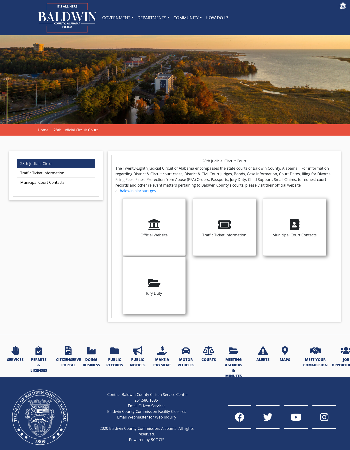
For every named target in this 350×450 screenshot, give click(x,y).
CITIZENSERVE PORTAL (68, 357)
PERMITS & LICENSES (39, 360)
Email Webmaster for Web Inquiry (146, 417)
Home (43, 130)
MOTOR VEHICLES (186, 357)
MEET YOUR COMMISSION (315, 357)
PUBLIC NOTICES (137, 357)
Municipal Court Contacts (42, 182)
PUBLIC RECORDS (114, 357)
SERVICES (15, 354)
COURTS (208, 354)
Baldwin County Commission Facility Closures (146, 411)
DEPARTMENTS (151, 17)
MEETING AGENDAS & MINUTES (233, 362)
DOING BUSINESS (91, 357)
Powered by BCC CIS (146, 439)
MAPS (285, 354)
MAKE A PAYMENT (162, 357)
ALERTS (262, 354)
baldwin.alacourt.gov (138, 190)
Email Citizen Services (146, 405)
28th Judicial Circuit (37, 163)
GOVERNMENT (116, 17)
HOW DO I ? (217, 17)
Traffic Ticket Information (42, 173)
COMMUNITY (185, 17)
